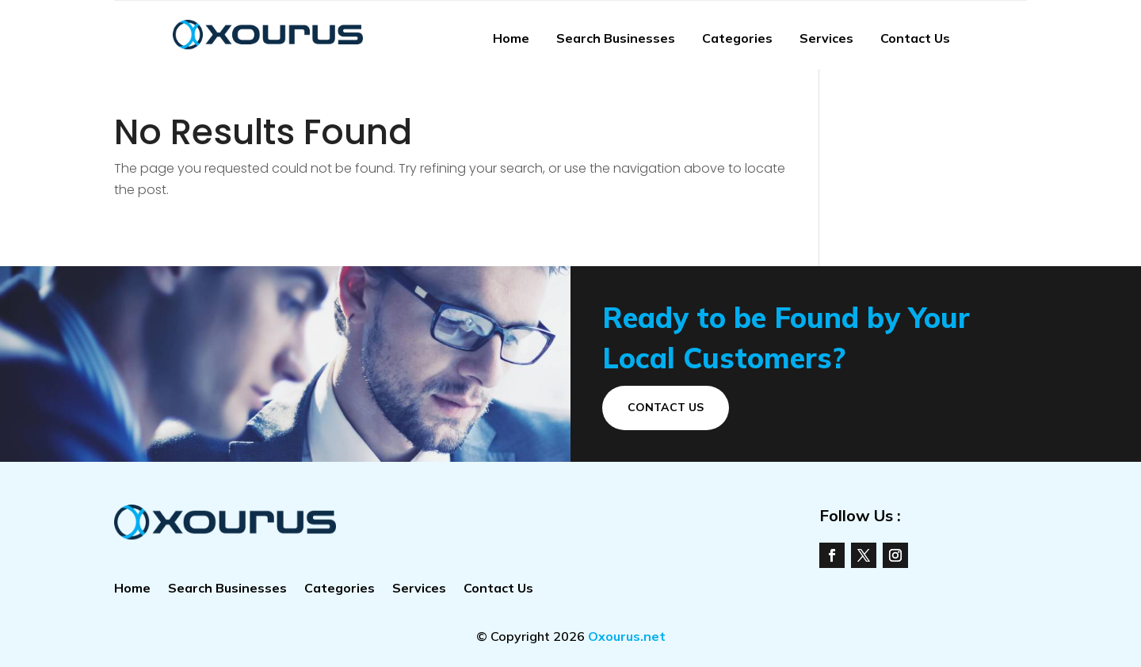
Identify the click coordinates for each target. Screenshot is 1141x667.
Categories (737, 38)
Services (826, 38)
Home (511, 38)
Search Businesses (615, 38)
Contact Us (915, 38)
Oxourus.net (627, 636)
